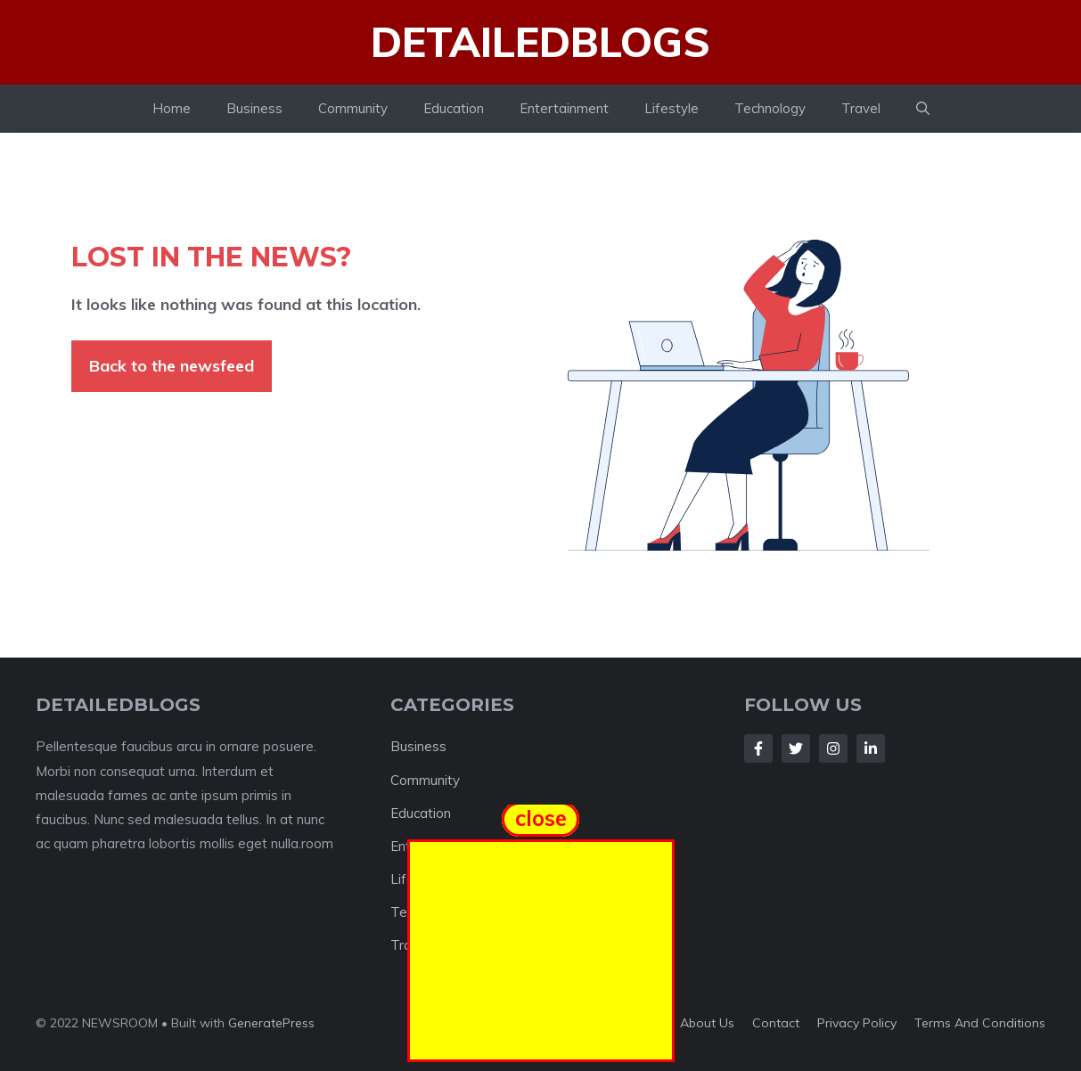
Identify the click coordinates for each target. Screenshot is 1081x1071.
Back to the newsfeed (171, 366)
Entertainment (564, 108)
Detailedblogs (540, 42)
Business (254, 108)
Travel (860, 108)
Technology (770, 108)
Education (453, 108)
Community (353, 108)
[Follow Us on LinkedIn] (870, 748)
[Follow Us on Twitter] (796, 748)
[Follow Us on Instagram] (833, 748)
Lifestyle (671, 108)
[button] (922, 109)
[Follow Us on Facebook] (758, 748)
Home (171, 108)
